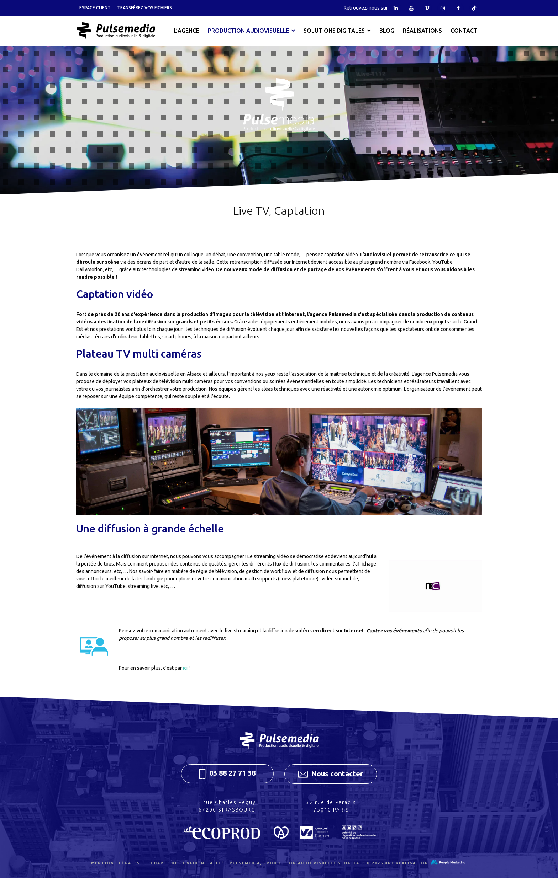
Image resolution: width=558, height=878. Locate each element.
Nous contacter (330, 774)
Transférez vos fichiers (144, 7)
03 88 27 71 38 (227, 774)
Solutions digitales (334, 30)
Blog (386, 30)
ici (185, 668)
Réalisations (422, 30)
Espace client (95, 7)
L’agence (186, 30)
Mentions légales (115, 863)
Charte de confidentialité (187, 863)
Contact (464, 30)
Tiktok (474, 7)
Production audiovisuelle (248, 30)
